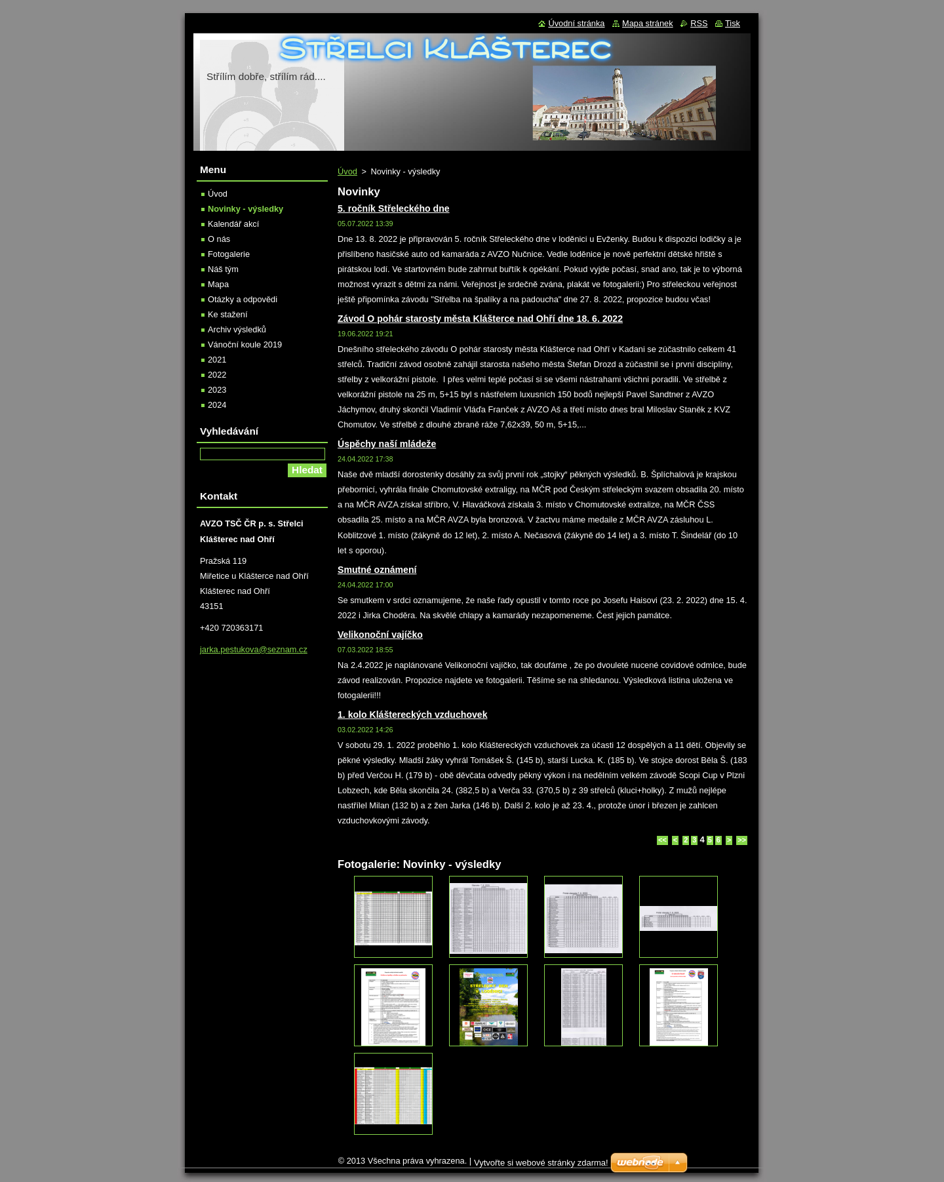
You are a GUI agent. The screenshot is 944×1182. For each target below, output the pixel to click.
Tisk (732, 23)
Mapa (218, 284)
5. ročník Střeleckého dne (394, 208)
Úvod (347, 171)
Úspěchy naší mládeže (387, 444)
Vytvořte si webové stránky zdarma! (541, 1163)
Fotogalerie (229, 254)
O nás (219, 239)
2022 (217, 375)
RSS (698, 23)
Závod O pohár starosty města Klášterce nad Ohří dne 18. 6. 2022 (480, 318)
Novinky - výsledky (245, 209)
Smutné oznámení (377, 569)
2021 (217, 359)
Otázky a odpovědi (242, 299)
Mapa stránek (647, 23)
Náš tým (223, 269)
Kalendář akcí (233, 224)
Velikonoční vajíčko (380, 634)
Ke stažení (227, 314)
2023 (217, 390)
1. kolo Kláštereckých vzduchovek (412, 714)
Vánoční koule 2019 (245, 344)
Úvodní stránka (576, 23)
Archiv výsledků (237, 329)
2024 (217, 405)
